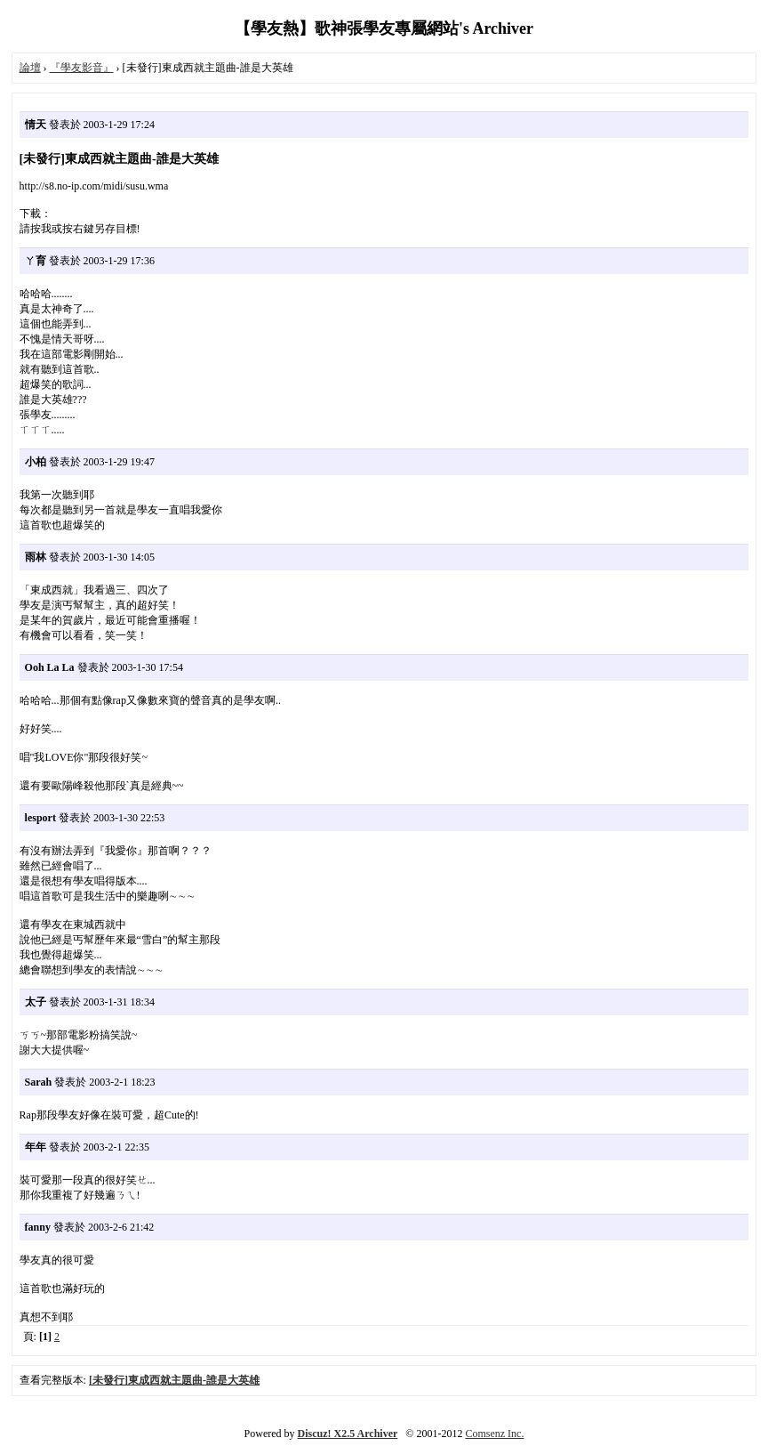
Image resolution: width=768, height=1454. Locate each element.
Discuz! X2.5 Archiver (348, 1433)
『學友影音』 (82, 67)
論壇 (30, 67)
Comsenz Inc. (494, 1433)
